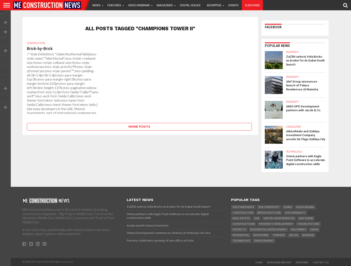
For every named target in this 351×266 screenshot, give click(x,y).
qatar (293, 235)
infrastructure (269, 212)
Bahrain (308, 235)
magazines (260, 235)
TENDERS (279, 235)
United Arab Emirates (279, 218)
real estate (241, 218)
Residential (241, 235)
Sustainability (295, 212)
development (264, 240)
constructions (244, 223)
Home (259, 262)
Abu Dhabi (306, 218)
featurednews (243, 207)
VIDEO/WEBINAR (139, 5)
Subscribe (252, 5)
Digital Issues (190, 5)
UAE (256, 218)
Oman (314, 229)
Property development (276, 223)
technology (241, 240)
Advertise (214, 5)
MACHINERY (298, 229)
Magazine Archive (279, 262)
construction (243, 212)
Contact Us (321, 262)
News (96, 5)
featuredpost (268, 207)
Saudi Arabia (305, 207)
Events (233, 5)
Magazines (165, 5)
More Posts (139, 126)
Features (114, 5)
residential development (268, 229)
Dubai (288, 207)
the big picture (308, 223)
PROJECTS (239, 229)
